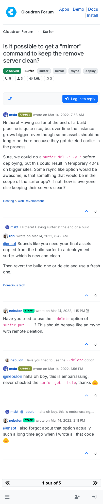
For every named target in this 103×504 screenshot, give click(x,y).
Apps (64, 9)
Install (92, 15)
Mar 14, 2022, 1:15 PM (68, 311)
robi (12, 236)
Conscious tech (14, 285)
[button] (7, 497)
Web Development (31, 201)
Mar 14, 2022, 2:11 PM (68, 420)
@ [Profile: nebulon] (12, 376)
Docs (93, 9)
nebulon (15, 311)
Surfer (29, 71)
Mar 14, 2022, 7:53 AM (66, 115)
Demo (78, 9)
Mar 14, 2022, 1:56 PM (65, 369)
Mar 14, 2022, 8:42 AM (50, 236)
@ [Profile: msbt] (9, 243)
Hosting (8, 201)
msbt (13, 115)
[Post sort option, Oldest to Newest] (9, 99)
